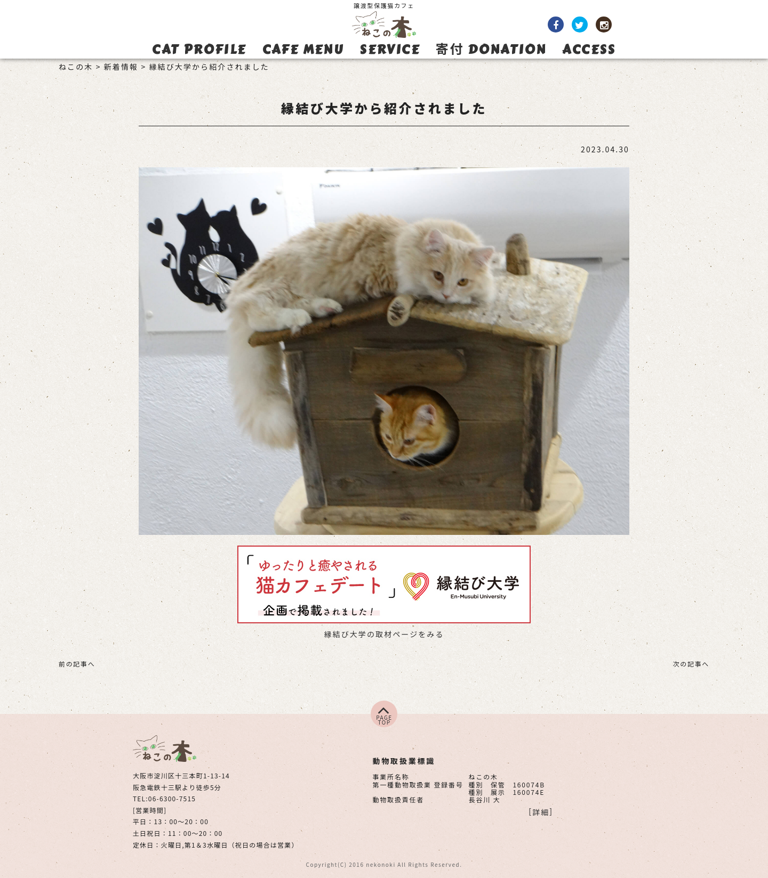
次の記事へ (691, 663)
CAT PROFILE (199, 49)
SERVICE (389, 49)
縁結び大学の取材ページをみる (384, 634)
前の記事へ (77, 663)
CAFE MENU (303, 49)
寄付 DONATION (491, 49)
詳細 (540, 812)
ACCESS (588, 49)
